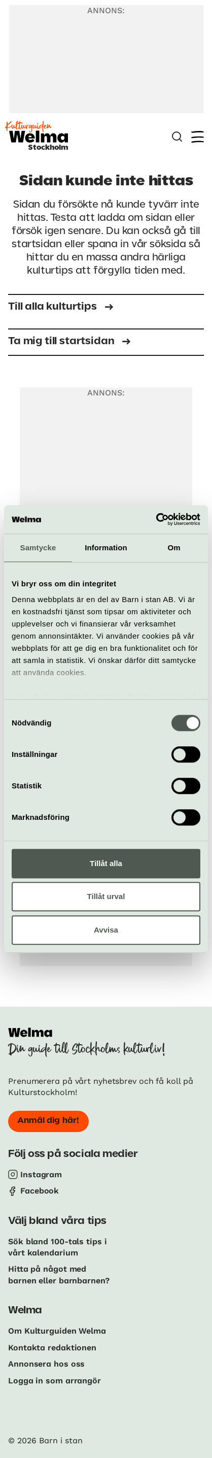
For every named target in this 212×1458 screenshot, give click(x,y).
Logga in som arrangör (54, 1380)
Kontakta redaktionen (52, 1347)
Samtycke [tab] (38, 547)
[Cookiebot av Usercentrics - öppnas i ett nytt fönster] (156, 519)
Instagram (41, 1174)
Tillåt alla (106, 863)
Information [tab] (106, 547)
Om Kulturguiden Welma (57, 1331)
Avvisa (106, 929)
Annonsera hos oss (46, 1364)
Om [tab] (173, 547)
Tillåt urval (106, 896)
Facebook (39, 1191)
